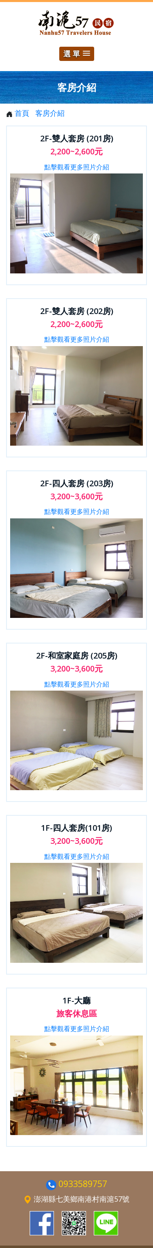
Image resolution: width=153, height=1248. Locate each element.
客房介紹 (50, 113)
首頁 (22, 113)
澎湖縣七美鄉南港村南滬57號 (81, 1199)
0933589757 (82, 1184)
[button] (76, 54)
